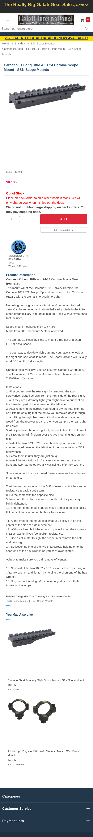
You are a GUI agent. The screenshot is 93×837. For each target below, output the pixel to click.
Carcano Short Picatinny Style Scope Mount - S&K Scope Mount (46, 680)
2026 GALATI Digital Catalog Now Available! (46, 38)
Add (63, 219)
